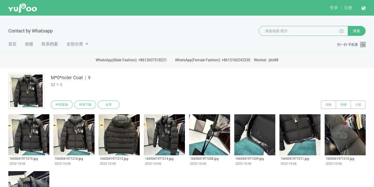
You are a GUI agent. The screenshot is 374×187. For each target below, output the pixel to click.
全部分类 (74, 44)
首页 (12, 44)
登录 (334, 7)
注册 (348, 7)
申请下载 (85, 104)
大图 (358, 104)
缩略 (328, 104)
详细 (343, 104)
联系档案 (50, 44)
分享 (108, 104)
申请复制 (62, 104)
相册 (29, 44)
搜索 (356, 31)
